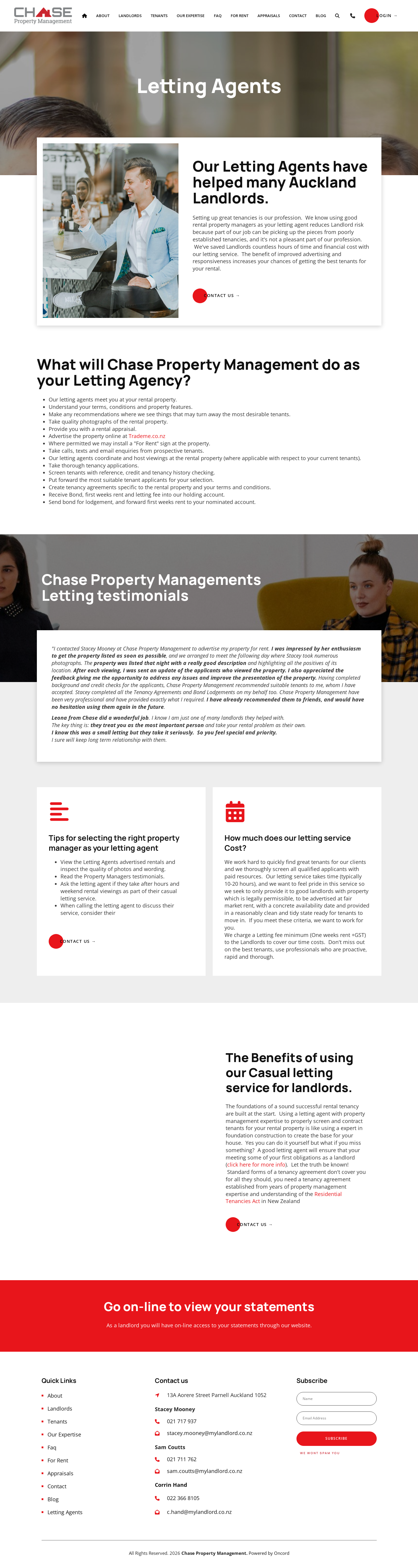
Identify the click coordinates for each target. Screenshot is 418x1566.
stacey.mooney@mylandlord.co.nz (209, 1432)
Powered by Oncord (269, 1553)
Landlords (130, 15)
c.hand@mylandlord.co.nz (199, 1511)
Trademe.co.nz (147, 435)
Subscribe (336, 1438)
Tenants (159, 15)
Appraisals (269, 15)
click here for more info (256, 1164)
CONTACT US (208, 291)
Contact (297, 15)
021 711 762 (181, 1459)
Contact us (241, 1220)
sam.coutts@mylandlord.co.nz (204, 1470)
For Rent (239, 15)
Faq (218, 15)
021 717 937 (181, 1421)
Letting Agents (65, 1512)
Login (372, 11)
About (102, 15)
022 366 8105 (184, 1498)
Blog (321, 15)
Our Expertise (190, 15)
